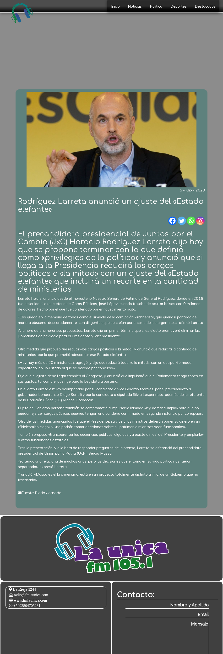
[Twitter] (182, 221)
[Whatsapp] (191, 221)
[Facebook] (172, 221)
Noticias (135, 6)
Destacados (205, 6)
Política (156, 6)
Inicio (115, 6)
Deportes (178, 6)
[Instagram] (200, 221)
